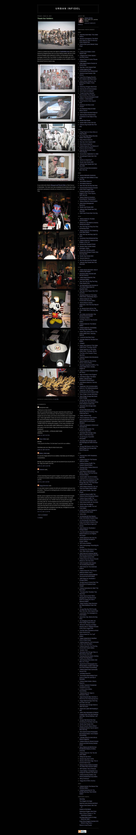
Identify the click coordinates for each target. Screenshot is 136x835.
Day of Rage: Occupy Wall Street (88, 394)
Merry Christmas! (84, 778)
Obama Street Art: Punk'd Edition (88, 201)
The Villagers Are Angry (86, 801)
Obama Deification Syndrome (88, 175)
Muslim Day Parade (85, 120)
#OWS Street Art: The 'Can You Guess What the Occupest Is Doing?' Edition (88, 539)
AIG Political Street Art (86, 181)
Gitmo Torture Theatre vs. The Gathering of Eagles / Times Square (88, 82)
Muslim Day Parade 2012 (86, 724)
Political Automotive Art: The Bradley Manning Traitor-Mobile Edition (88, 791)
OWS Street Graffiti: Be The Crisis (89, 502)
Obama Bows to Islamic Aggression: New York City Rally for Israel (89, 304)
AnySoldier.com (64, 51)
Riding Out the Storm (85, 756)
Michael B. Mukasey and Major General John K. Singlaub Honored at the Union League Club (89, 626)
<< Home (40, 517)
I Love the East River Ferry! (87, 337)
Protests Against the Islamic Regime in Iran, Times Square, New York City (88, 193)
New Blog (82, 799)
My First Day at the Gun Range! (88, 260)
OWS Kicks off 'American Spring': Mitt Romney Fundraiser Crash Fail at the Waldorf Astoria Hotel (89, 555)
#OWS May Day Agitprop (86, 504)
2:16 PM (56, 399)
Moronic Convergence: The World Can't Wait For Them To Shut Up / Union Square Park (89, 40)
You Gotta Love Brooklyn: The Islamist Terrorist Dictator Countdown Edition (88, 316)
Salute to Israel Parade (86, 825)
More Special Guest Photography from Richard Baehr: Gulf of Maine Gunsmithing (89, 733)
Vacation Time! (84, 650)
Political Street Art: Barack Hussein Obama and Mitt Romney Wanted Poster (89, 743)
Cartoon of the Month (85, 809)
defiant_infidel (43, 453)
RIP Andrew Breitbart (85, 543)
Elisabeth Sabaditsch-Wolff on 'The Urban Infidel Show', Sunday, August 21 (89, 366)
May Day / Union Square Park (88, 67)
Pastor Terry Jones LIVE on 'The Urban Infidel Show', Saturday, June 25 (88, 333)
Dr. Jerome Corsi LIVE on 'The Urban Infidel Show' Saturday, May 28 (89, 310)
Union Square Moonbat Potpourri (88, 112)
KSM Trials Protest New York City (89, 213)
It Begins (82, 343)
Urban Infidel (68, 8)
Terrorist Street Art (85, 258)
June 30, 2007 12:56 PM (44, 465)
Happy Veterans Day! (85, 415)
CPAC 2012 (83, 514)
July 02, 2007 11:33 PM (44, 511)
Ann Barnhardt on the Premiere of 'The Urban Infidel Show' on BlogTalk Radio (89, 287)
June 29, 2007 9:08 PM (44, 449)
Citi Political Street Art (85, 183)
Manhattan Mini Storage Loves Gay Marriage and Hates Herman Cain (88, 442)
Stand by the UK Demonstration (88, 89)
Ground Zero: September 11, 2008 (89, 154)
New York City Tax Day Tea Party (88, 185)
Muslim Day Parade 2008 (86, 162)
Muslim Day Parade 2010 (86, 256)
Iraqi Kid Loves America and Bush (89, 803)
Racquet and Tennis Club (58, 185)
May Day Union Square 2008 (87, 142)
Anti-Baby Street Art (85, 673)
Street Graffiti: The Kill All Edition (88, 477)
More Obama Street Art (86, 144)
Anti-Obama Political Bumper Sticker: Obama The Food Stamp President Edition (88, 472)
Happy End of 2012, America (87, 780)
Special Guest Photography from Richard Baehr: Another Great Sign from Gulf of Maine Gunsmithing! (89, 665)
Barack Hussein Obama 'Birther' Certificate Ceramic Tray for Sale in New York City (89, 727)
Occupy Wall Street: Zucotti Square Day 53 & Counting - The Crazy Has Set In (88, 411)
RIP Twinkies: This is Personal (88, 768)
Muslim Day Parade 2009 (86, 207)
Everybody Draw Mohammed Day (89, 238)
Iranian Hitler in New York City (88, 122)
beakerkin (41, 469)
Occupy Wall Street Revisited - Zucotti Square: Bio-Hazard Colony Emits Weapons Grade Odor (89, 401)
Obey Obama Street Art (86, 139)
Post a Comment (43, 514)
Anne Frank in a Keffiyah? (87, 91)
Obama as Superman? (86, 160)
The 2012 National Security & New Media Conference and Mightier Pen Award (89, 533)
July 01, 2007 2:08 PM (43, 481)
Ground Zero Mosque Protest (87, 244)
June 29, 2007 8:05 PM (44, 435)
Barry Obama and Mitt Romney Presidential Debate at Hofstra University (88, 748)
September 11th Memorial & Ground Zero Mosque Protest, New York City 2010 (89, 252)
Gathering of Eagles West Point (88, 86)
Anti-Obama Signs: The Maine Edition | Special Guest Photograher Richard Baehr (88, 378)
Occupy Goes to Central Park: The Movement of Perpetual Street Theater (89, 584)
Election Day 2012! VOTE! (87, 759)
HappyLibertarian (43, 485)
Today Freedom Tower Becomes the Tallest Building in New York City (88, 605)
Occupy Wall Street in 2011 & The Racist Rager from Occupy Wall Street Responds (89, 448)
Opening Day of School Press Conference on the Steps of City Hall (88, 116)
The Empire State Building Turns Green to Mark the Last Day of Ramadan (88, 677)
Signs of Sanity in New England (88, 374)
